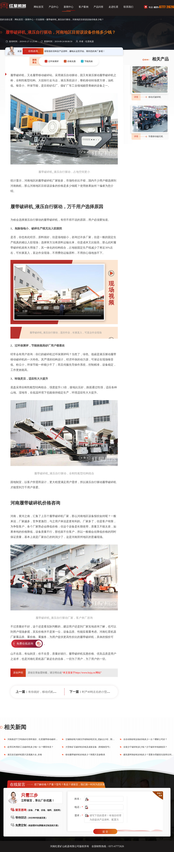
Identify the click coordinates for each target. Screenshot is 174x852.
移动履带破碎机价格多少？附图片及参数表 (85, 754)
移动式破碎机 (154, 97)
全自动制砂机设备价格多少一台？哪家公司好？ (145, 739)
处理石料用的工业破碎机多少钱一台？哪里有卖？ (30, 747)
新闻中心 (68, 7)
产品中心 (53, 7)
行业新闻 (40, 19)
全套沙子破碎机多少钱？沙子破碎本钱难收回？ (145, 747)
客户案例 (83, 7)
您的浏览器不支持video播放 (59, 292)
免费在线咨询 (25, 643)
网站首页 (39, 7)
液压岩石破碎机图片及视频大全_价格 (24, 754)
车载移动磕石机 (155, 136)
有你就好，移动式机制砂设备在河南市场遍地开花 (58, 691)
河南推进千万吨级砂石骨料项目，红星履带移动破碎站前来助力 (36, 739)
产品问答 (98, 7)
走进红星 (113, 7)
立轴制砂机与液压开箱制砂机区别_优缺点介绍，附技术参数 (93, 739)
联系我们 (128, 7)
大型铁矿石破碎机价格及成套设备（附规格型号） (88, 747)
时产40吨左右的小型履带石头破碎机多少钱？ (110, 691)
